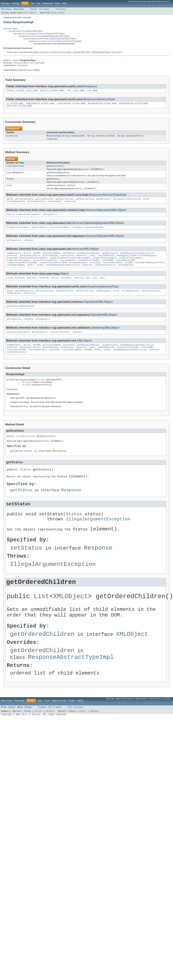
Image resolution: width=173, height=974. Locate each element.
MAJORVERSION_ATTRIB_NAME (102, 106)
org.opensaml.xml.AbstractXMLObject (25, 31)
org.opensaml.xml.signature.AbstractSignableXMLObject (39, 33)
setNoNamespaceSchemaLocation (63, 274)
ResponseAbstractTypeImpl (29, 63)
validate (77, 234)
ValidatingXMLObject (101, 52)
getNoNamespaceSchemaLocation (137, 261)
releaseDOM (107, 269)
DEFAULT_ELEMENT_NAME (52, 92)
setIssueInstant (36, 208)
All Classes (60, 9)
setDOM (128, 271)
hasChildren (67, 263)
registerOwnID (67, 269)
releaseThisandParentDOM (52, 271)
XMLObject (117, 52)
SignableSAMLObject (29, 52)
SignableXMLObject (81, 52)
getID (10, 205)
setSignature (50, 221)
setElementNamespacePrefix (149, 271)
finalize (20, 287)
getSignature (14, 247)
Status (10, 183)
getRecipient (103, 205)
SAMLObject (12, 52)
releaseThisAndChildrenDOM (22, 271)
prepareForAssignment (28, 221)
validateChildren (94, 234)
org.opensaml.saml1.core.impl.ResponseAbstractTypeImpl (55, 41)
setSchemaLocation (105, 274)
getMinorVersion (85, 205)
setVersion (70, 208)
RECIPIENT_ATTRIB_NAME (19, 108)
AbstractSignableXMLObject (105, 243)
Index (57, 3)
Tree (38, 3)
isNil (92, 263)
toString (78, 287)
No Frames (44, 9)
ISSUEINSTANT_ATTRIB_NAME (71, 106)
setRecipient (54, 208)
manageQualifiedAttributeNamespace (136, 263)
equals (10, 221)
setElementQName (16, 274)
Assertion (18, 169)
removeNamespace (78, 271)
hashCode (44, 287)
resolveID (94, 271)
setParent (87, 274)
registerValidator (60, 234)
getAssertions (54, 169)
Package (16, 3)
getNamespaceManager (88, 261)
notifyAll (66, 287)
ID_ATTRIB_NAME (15, 106)
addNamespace (14, 261)
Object (64, 283)
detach (27, 261)
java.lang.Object (10, 28)
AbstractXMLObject (85, 256)
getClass (32, 287)
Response (44, 52)
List (9, 169)
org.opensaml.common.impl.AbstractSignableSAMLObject (50, 38)
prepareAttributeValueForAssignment (27, 266)
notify (54, 287)
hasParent (81, 263)
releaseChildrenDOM (88, 269)
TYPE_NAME (92, 92)
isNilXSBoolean (106, 263)
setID (146, 205)
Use (32, 3)
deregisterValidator (18, 234)
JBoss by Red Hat (31, 761)
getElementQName (52, 261)
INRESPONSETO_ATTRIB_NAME (40, 106)
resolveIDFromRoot (112, 271)
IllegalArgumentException (98, 543)
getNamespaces (110, 261)
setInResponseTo (16, 208)
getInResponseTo (24, 205)
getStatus (52, 183)
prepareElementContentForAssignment (70, 266)
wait (88, 287)
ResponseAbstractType (60, 52)
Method (33, 13)
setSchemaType (125, 274)
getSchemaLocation (30, 263)
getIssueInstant (44, 205)
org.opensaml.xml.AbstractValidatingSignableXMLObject (44, 36)
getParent (12, 263)
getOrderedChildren (57, 176)
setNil (30, 274)
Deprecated (48, 3)
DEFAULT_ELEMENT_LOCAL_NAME (22, 92)
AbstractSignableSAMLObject (106, 216)
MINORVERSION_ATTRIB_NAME (133, 106)
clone (10, 287)
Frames (33, 9)
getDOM (36, 261)
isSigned (28, 247)
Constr (25, 13)
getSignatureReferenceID (127, 205)
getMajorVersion (65, 205)
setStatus (52, 190)
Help (64, 3)
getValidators (39, 234)
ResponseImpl (54, 138)
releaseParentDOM (125, 269)
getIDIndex (69, 261)
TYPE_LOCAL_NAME (75, 92)
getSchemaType (50, 263)
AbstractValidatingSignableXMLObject (98, 229)
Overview (5, 3)
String (65, 138)
